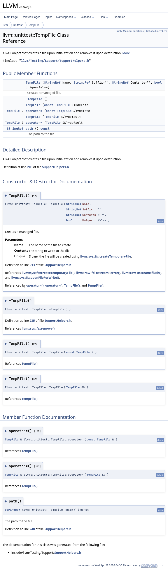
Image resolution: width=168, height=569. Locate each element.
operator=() (35, 285)
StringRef (52, 82)
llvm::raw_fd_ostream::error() (98, 273)
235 (32, 320)
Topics (48, 17)
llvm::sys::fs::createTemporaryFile (105, 256)
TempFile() (72, 285)
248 (32, 529)
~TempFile (34, 99)
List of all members (156, 31)
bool (158, 82)
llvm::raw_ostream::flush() (141, 273)
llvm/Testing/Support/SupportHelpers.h (55, 61)
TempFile (34, 25)
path (29, 129)
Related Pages (31, 17)
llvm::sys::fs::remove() (38, 328)
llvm (5, 25)
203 (29, 167)
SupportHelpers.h (55, 167)
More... (127, 53)
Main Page (11, 17)
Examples (119, 17)
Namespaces (66, 17)
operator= (34, 111)
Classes (87, 17)
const (48, 105)
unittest (18, 25)
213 (32, 265)
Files (103, 17)
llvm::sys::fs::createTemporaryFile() (48, 273)
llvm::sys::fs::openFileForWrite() (35, 277)
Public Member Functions (130, 31)
